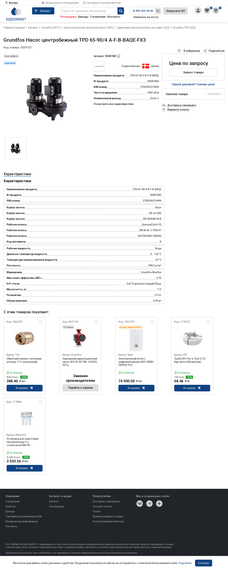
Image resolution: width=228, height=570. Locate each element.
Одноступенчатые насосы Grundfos (88, 27)
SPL (185, 354)
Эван (130, 354)
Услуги (97, 512)
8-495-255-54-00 (143, 10)
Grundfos (51, 27)
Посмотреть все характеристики (113, 104)
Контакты (113, 16)
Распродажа (68, 16)
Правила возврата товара (108, 517)
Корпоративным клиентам (108, 522)
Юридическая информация (22, 522)
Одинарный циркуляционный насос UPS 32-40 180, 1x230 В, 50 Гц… (80, 361)
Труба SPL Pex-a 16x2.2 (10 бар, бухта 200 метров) (190, 360)
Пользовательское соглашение (121, 554)
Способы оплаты (102, 507)
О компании (98, 16)
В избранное (191, 51)
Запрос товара (193, 72)
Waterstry (20, 435)
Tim (17, 354)
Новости (10, 507)
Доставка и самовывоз (106, 502)
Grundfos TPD (184, 27)
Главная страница (14, 27)
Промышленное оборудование (62, 2)
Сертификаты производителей (104, 2)
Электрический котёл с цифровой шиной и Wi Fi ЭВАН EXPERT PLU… (136, 361)
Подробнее (185, 563)
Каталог (33, 27)
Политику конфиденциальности (87, 554)
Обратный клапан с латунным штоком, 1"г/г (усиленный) (24, 360)
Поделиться (216, 51)
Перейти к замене (80, 388)
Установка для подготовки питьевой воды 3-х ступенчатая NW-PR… (22, 442)
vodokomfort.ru (45, 554)
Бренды (83, 16)
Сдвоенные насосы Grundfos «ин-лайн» (143, 27)
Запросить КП (175, 11)
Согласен (203, 563)
